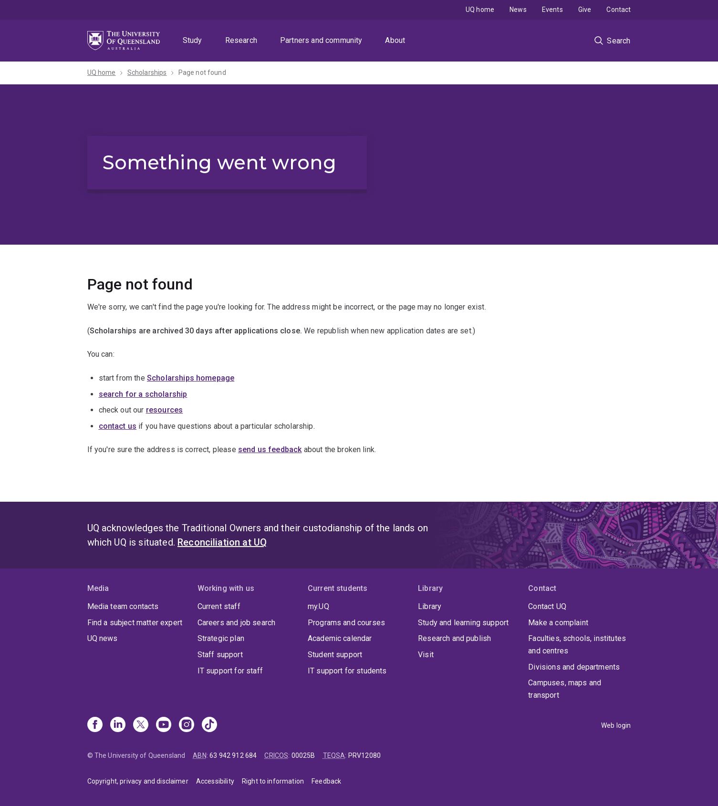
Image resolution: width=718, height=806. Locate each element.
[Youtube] (163, 725)
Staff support (220, 654)
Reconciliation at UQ (222, 542)
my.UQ (318, 606)
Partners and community (321, 40)
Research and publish (454, 638)
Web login (616, 725)
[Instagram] (186, 725)
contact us (118, 426)
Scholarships (147, 72)
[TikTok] (209, 725)
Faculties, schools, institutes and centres (577, 644)
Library (429, 606)
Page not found (202, 72)
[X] (140, 725)
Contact (618, 9)
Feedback (326, 781)
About (395, 40)
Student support (335, 654)
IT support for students (347, 670)
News (518, 9)
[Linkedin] (117, 725)
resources (164, 409)
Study (192, 40)
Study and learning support (463, 622)
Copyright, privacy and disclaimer (137, 781)
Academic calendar (340, 638)
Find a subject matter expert (134, 622)
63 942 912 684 (233, 755)
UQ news (102, 638)
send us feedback (270, 449)
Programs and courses (346, 622)
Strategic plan (221, 638)
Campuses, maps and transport (564, 689)
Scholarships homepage (190, 377)
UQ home (480, 9)
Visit (426, 654)
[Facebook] (95, 725)
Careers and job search (237, 622)
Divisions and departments (574, 667)
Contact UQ (547, 606)
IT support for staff (230, 670)
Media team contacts (123, 606)
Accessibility (215, 781)
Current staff (219, 606)
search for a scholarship (143, 394)
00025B (303, 755)
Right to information (273, 781)
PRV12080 (364, 755)
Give (585, 9)
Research (241, 40)
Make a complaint (558, 622)
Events (552, 9)
